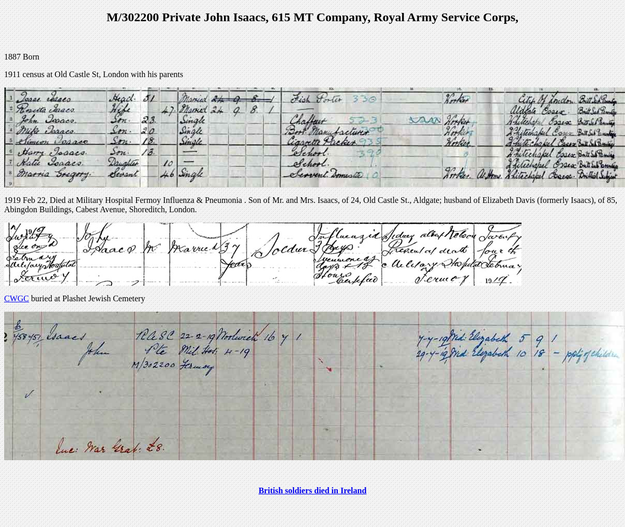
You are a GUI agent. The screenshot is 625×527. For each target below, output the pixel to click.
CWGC (16, 298)
